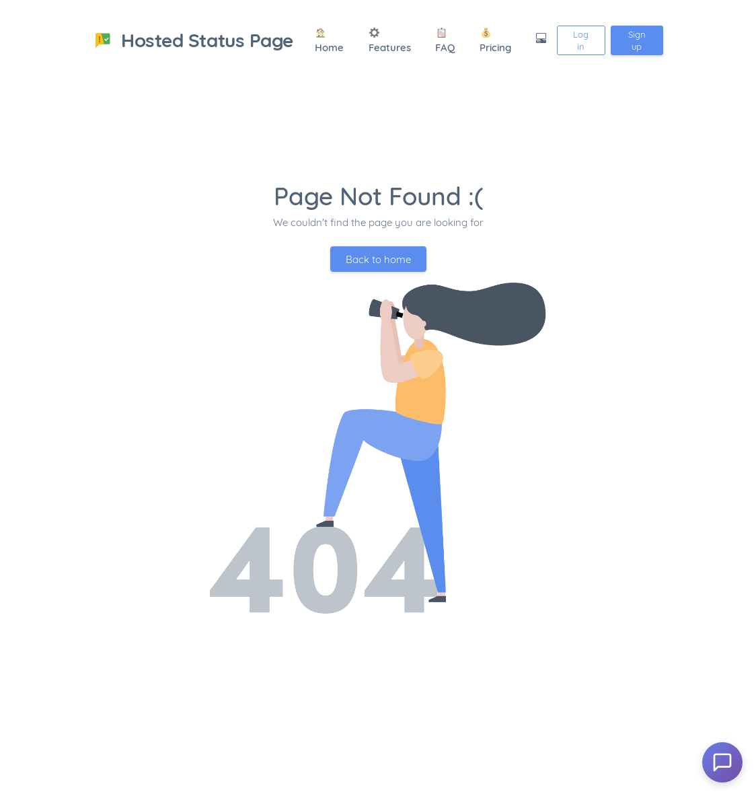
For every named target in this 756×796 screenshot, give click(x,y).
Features (390, 41)
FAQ (445, 41)
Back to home (378, 259)
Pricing (495, 41)
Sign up (637, 40)
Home (329, 41)
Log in (581, 40)
